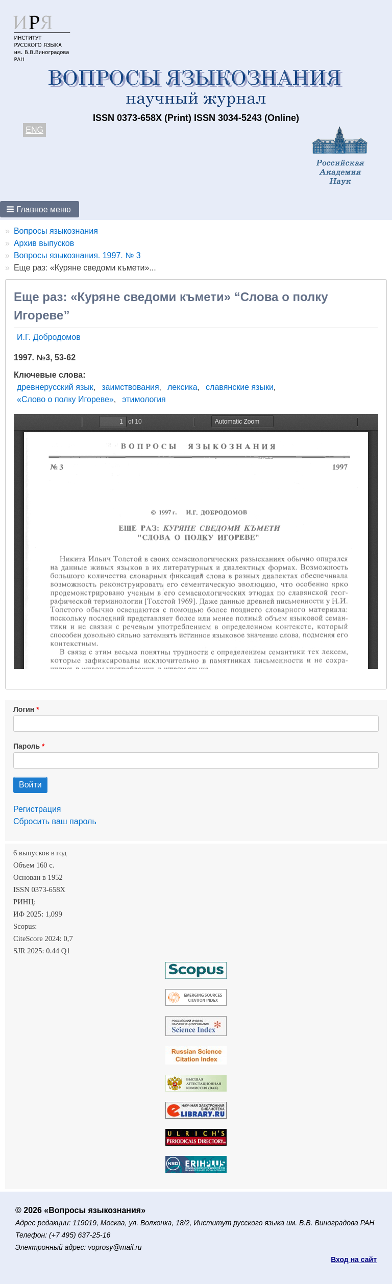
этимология (143, 399)
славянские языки (240, 387)
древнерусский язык (55, 387)
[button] (39, 209)
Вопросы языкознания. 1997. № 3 (77, 255)
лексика (182, 387)
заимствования (130, 387)
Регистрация (37, 809)
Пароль (26, 746)
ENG (34, 130)
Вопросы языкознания (56, 231)
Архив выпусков (44, 243)
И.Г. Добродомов (49, 337)
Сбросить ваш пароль (54, 821)
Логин (23, 709)
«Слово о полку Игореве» (65, 399)
